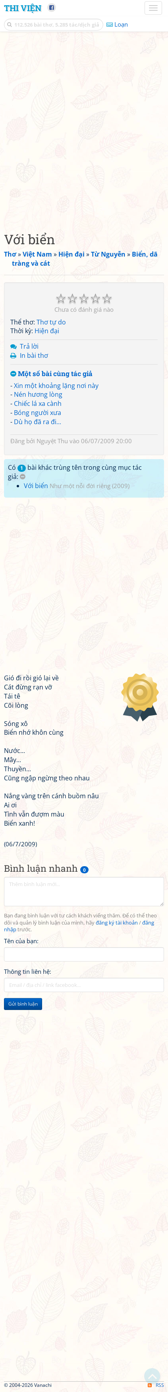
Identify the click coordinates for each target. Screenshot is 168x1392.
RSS (156, 1385)
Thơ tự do (51, 322)
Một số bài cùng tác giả (51, 374)
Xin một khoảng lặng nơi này (56, 385)
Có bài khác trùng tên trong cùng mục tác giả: (75, 472)
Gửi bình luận (23, 1003)
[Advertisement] (84, 130)
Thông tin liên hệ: (27, 971)
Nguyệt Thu (52, 441)
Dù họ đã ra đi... (37, 421)
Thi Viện (22, 8)
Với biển (36, 485)
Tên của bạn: (21, 941)
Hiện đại (47, 330)
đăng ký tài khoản (117, 922)
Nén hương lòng (38, 394)
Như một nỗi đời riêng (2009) (89, 486)
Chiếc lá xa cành (38, 403)
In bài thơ (34, 355)
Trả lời (29, 346)
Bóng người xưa (37, 412)
